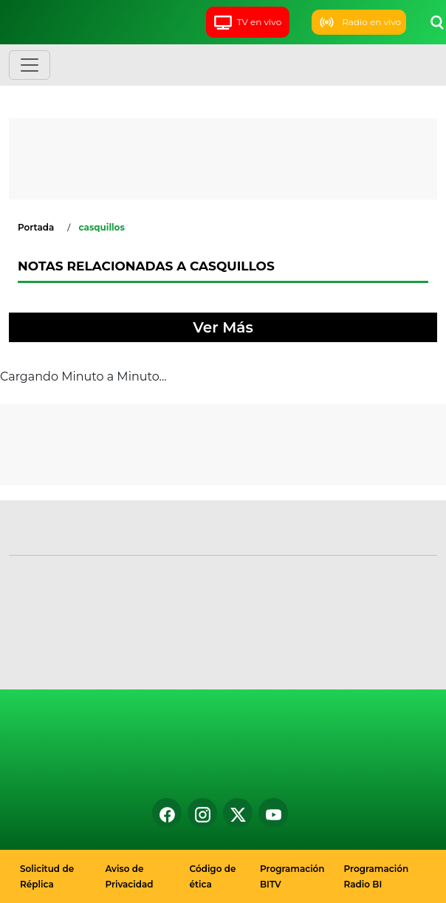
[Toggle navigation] (29, 65)
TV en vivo (247, 22)
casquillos (101, 227)
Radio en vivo (359, 22)
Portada (36, 227)
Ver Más (223, 327)
